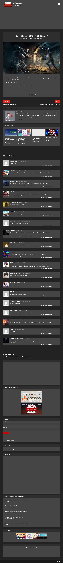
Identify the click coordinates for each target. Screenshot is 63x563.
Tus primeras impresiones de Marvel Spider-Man (16, 523)
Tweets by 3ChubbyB (10, 449)
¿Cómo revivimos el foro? (11, 506)
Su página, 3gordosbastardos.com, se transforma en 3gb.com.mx (11, 140)
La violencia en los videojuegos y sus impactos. (16, 511)
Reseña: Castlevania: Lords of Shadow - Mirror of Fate (18, 500)
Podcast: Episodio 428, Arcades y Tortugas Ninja (52, 139)
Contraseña (5, 427)
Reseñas (8, 501)
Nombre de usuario (7, 422)
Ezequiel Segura (29, 38)
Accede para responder (46, 165)
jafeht (12, 212)
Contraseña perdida (9, 440)
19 (41, 38)
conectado (16, 357)
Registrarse (7, 437)
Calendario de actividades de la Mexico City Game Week (23, 140)
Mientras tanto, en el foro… (37, 139)
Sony (7, 524)
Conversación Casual (11, 507)
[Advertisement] (31, 19)
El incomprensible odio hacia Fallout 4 (14, 517)
